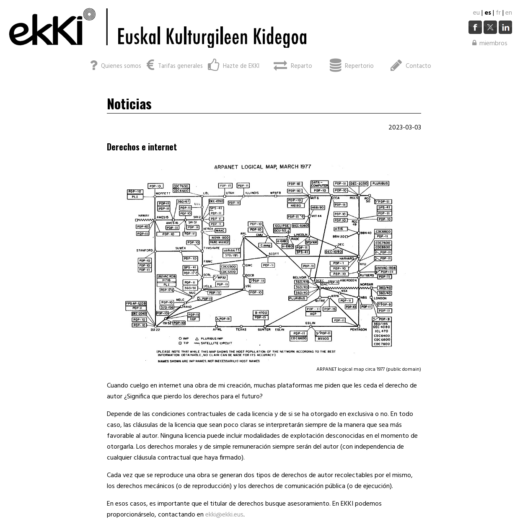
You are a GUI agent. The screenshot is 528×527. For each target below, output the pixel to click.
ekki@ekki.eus (224, 514)
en (508, 13)
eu (476, 13)
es (487, 13)
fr (498, 13)
